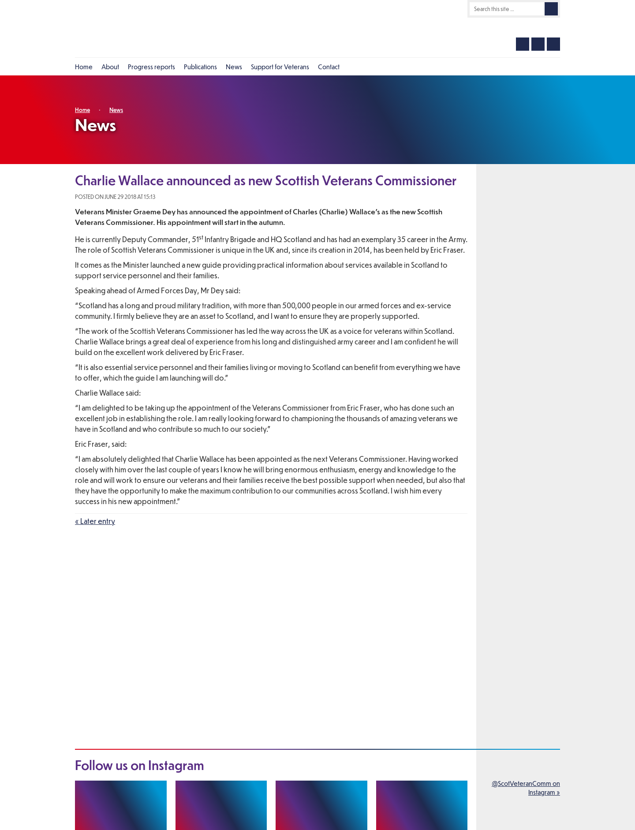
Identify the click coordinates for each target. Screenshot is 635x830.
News (116, 109)
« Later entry (95, 521)
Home (82, 109)
